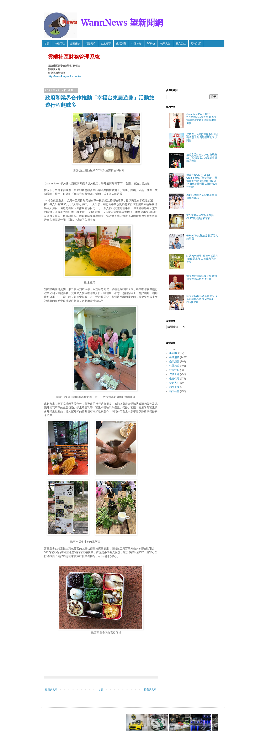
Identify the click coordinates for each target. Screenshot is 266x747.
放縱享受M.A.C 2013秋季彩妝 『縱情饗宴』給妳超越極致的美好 (201, 157)
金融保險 (75, 43)
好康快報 (174, 370)
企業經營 (106, 43)
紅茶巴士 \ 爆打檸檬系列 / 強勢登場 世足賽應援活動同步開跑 (202, 137)
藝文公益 (181, 43)
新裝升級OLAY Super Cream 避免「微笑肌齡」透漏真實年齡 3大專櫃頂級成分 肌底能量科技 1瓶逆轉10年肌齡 (201, 180)
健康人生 (165, 43)
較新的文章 (51, 689)
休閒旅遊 (137, 43)
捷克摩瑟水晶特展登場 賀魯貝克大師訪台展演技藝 (201, 277)
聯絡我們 (196, 43)
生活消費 (121, 43)
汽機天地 (60, 43)
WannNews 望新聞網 (122, 22)
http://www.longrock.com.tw (64, 76)
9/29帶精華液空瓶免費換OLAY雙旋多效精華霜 (200, 217)
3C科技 (151, 43)
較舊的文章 (150, 689)
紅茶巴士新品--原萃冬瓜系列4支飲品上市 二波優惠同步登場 (202, 258)
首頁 (46, 43)
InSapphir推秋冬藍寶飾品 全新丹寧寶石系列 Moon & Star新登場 (202, 299)
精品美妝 (90, 43)
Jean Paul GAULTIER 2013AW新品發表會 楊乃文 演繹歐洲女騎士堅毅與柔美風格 (201, 119)
